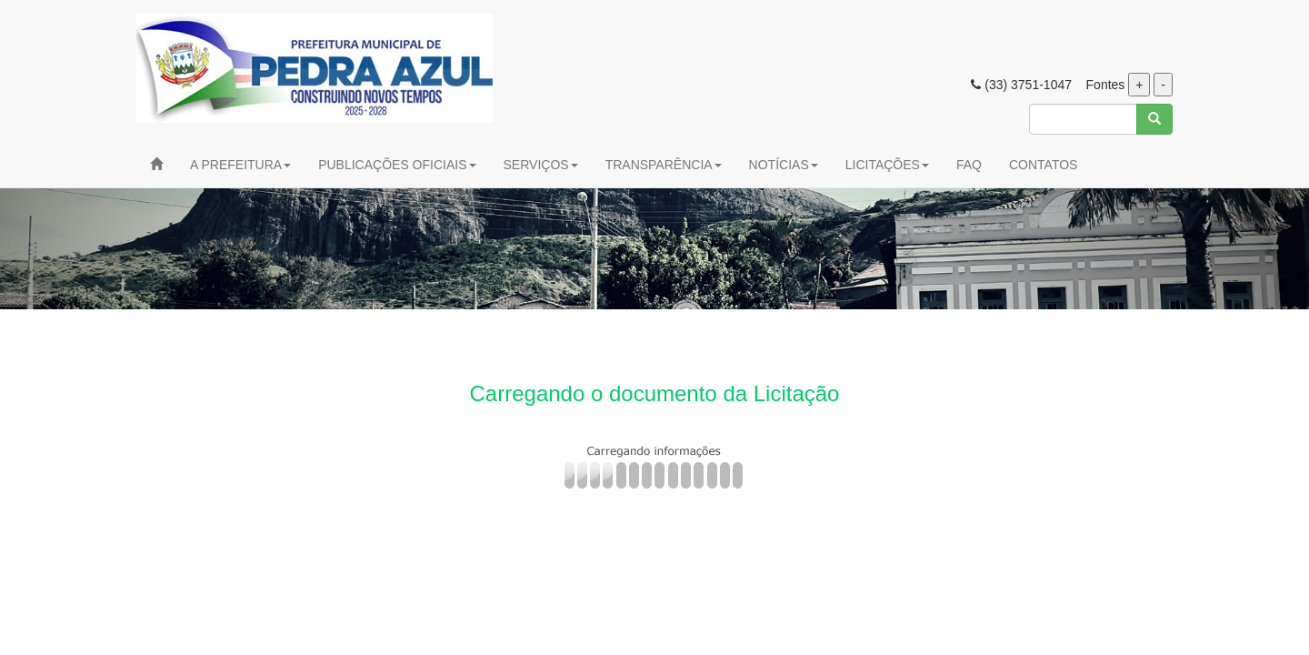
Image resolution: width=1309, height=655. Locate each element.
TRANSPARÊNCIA (663, 164)
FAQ (969, 164)
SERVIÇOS (541, 164)
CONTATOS (1043, 164)
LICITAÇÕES (887, 164)
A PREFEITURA (240, 164)
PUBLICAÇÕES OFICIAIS (396, 164)
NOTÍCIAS (783, 164)
